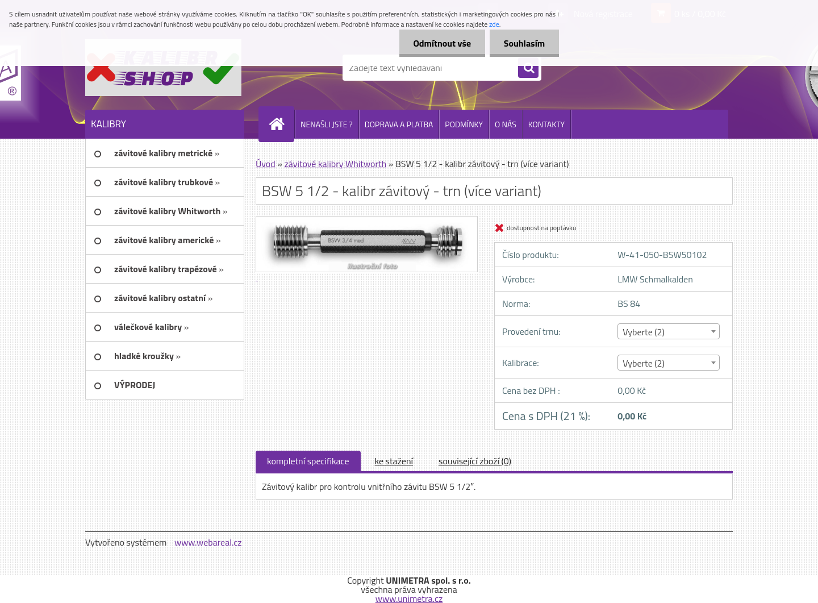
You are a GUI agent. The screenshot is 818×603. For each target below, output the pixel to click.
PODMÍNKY (464, 124)
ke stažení (394, 461)
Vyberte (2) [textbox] (644, 332)
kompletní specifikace (308, 461)
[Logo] (163, 67)
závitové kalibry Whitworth (335, 163)
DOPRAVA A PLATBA (399, 124)
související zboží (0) (475, 461)
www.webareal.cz (208, 542)
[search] (528, 68)
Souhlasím (524, 43)
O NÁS (505, 124)
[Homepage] (281, 124)
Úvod (266, 163)
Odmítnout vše (442, 43)
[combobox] (668, 331)
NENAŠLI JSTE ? (327, 124)
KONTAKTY (546, 124)
